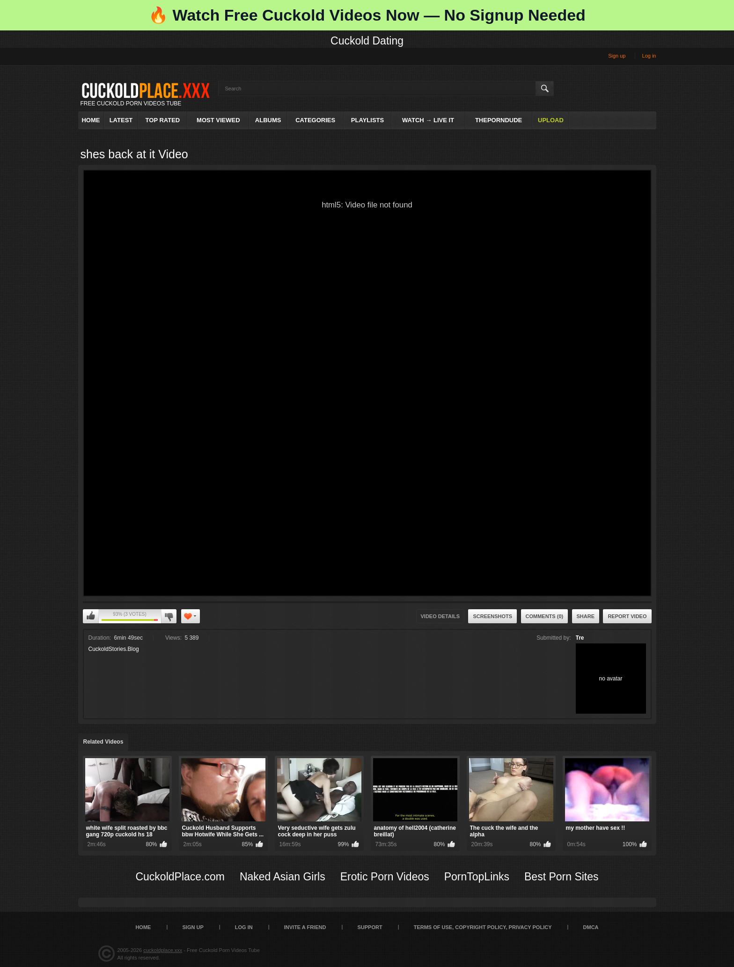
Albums (268, 120)
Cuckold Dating (367, 41)
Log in (649, 56)
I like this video (91, 616)
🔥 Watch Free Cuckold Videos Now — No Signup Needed (367, 15)
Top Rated (163, 120)
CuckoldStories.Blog (113, 649)
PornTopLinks (476, 877)
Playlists (367, 120)
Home (90, 120)
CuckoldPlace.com (179, 877)
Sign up (616, 56)
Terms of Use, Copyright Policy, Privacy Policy (483, 927)
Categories (315, 120)
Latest (121, 120)
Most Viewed (218, 120)
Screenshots (492, 616)
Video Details (440, 616)
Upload (551, 120)
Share (586, 616)
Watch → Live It (428, 120)
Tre (580, 638)
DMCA (591, 927)
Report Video (627, 616)
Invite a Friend (305, 927)
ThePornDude (498, 120)
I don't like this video (168, 616)
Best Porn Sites (561, 877)
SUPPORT (369, 927)
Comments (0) (545, 616)
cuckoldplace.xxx (162, 950)
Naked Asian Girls (282, 877)
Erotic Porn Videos (384, 877)
